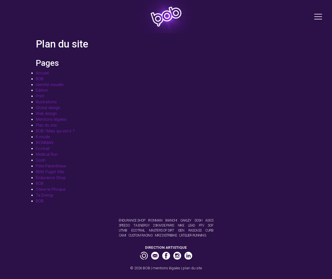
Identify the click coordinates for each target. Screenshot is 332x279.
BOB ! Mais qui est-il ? (55, 131)
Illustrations (46, 101)
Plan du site (46, 125)
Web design (46, 113)
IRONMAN (44, 142)
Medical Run (47, 154)
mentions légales (166, 268)
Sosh (40, 160)
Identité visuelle (50, 84)
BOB (40, 78)
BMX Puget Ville (50, 171)
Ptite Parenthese (51, 166)
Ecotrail (42, 148)
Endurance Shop (51, 177)
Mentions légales (51, 119)
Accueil (42, 73)
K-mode (43, 136)
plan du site (192, 268)
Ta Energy (45, 195)
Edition (42, 90)
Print (40, 96)
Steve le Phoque (50, 189)
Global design (48, 107)
